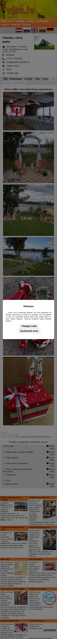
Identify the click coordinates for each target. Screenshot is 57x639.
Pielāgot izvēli (29, 326)
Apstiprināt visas (29, 331)
